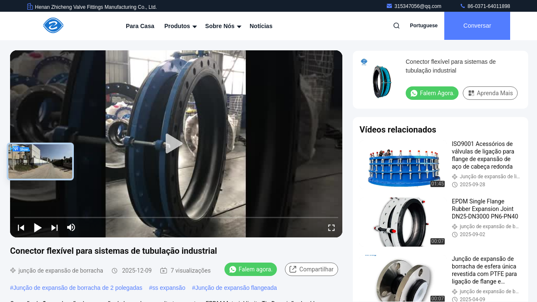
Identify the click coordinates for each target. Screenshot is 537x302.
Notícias (261, 26)
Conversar (476, 26)
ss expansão (168, 287)
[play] (176, 143)
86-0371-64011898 (484, 6)
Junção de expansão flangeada (236, 287)
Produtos (179, 26)
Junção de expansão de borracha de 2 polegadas (77, 287)
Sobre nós (222, 26)
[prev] (21, 227)
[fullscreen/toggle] (331, 227)
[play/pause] (37, 227)
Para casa (140, 26)
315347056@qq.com (414, 6)
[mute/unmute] (71, 227)
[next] (54, 227)
